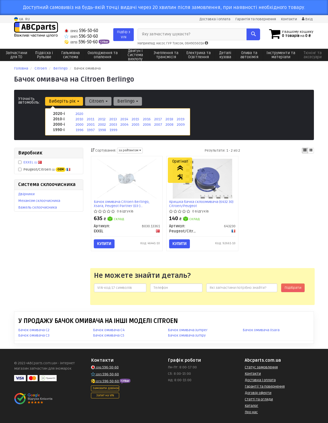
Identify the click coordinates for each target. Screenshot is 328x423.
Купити (104, 243)
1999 (113, 130)
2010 (79, 119)
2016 (147, 119)
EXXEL (32, 162)
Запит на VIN (105, 395)
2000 (80, 124)
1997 (91, 130)
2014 (124, 119)
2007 (158, 124)
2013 (113, 119)
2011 (90, 119)
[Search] (253, 34)
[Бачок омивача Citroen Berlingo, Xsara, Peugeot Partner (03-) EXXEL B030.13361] (127, 178)
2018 (169, 119)
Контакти (289, 19)
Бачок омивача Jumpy (187, 335)
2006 (147, 124)
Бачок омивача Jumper (188, 330)
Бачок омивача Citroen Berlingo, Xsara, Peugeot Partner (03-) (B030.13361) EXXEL (121, 204)
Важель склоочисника (37, 207)
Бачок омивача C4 (109, 330)
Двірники (26, 194)
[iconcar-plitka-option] (305, 150)
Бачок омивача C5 (108, 335)
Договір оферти (258, 393)
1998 (102, 130)
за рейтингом (130, 150)
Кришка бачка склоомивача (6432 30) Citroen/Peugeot (201, 204)
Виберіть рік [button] (64, 101)
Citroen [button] (98, 101)
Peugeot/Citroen (44, 169)
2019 (180, 119)
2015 (135, 119)
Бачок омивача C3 (33, 335)
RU (27, 19)
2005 (135, 124)
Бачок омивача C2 (33, 330)
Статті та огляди (259, 399)
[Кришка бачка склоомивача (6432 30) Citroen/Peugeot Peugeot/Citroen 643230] (202, 178)
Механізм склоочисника (39, 201)
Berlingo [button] (127, 101)
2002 (102, 124)
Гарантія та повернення (255, 19)
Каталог (251, 406)
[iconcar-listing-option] (311, 150)
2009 (181, 124)
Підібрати (292, 288)
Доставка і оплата (214, 19)
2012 (102, 119)
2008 (169, 124)
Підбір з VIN (123, 34)
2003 (113, 124)
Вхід (307, 19)
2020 (79, 114)
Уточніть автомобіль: (29, 100)
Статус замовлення (261, 367)
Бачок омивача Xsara (261, 330)
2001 (91, 124)
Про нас (251, 412)
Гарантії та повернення (265, 386)
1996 (80, 130)
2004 (124, 124)
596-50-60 (81, 30)
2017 (158, 119)
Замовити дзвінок (106, 388)
